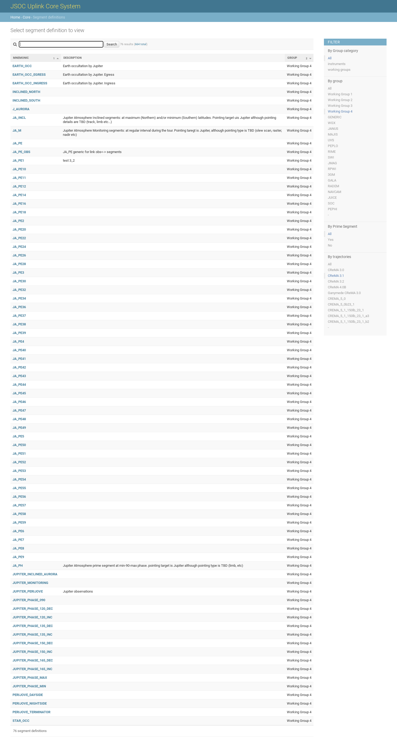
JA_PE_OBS (21, 152)
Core (26, 17)
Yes (331, 240)
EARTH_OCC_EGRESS (29, 75)
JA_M (17, 130)
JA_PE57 (19, 505)
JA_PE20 (19, 229)
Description (72, 58)
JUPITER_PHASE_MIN (29, 686)
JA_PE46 (19, 402)
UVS (331, 140)
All (329, 58)
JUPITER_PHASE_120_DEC (33, 609)
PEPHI (332, 209)
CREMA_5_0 (337, 299)
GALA (332, 180)
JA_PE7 (18, 540)
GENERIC (334, 117)
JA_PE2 (18, 221)
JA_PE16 (19, 204)
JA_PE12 (19, 186)
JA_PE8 (18, 548)
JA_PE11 (19, 178)
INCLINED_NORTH (26, 92)
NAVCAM (334, 192)
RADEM (333, 186)
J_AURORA (21, 109)
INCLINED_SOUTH (26, 100)
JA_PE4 (18, 341)
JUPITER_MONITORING (30, 583)
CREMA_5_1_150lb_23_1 (346, 310)
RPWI (332, 169)
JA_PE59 (19, 522)
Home (15, 17)
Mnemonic (21, 58)
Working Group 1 (340, 94)
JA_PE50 (19, 445)
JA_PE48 (19, 419)
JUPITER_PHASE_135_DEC (33, 626)
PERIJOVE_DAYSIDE (28, 695)
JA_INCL (19, 118)
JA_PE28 (19, 264)
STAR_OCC (21, 721)
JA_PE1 (18, 160)
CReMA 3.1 (336, 276)
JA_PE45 (19, 393)
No (330, 245)
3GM (331, 175)
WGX (331, 123)
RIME (332, 152)
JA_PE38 (19, 324)
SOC (331, 203)
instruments (337, 64)
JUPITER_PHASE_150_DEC (33, 643)
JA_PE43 (19, 376)
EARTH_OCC (22, 66)
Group (292, 58)
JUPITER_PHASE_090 (29, 600)
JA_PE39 (19, 333)
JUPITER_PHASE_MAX (30, 678)
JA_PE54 (19, 479)
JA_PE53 (19, 471)
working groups (339, 70)
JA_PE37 (19, 316)
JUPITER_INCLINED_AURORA (35, 574)
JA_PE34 (19, 298)
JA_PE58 (19, 514)
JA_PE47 (19, 410)
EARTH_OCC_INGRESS (30, 83)
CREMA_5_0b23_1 (341, 304)
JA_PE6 (18, 531)
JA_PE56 (19, 497)
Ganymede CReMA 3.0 (344, 293)
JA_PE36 (19, 307)
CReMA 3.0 (336, 270)
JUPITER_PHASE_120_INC (32, 617)
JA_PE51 (19, 453)
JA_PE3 (18, 272)
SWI (331, 157)
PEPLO (333, 146)
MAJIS (333, 134)
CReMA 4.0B (337, 287)
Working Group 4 (340, 111)
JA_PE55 (19, 488)
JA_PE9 (18, 557)
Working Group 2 (340, 100)
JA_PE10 (19, 169)
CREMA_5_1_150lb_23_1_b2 (348, 322)
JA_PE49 (19, 428)
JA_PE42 (19, 367)
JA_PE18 (19, 212)
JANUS (333, 129)
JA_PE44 (19, 385)
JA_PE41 (19, 359)
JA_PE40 (19, 350)
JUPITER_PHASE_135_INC (32, 634)
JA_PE (17, 143)
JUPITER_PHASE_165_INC (32, 669)
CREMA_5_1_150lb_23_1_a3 (348, 316)
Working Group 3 (340, 106)
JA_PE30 (19, 281)
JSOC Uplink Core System (45, 6)
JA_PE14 (19, 195)
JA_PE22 (19, 238)
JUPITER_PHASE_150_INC (32, 652)
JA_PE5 (18, 436)
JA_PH (18, 565)
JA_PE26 (19, 255)
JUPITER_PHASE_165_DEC (33, 660)
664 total (140, 44)
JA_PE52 (19, 462)
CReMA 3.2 (336, 281)
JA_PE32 (19, 290)
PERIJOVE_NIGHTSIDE (30, 703)
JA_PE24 (19, 247)
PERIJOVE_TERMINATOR (31, 712)
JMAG (332, 163)
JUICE (332, 198)
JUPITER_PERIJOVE (28, 591)
